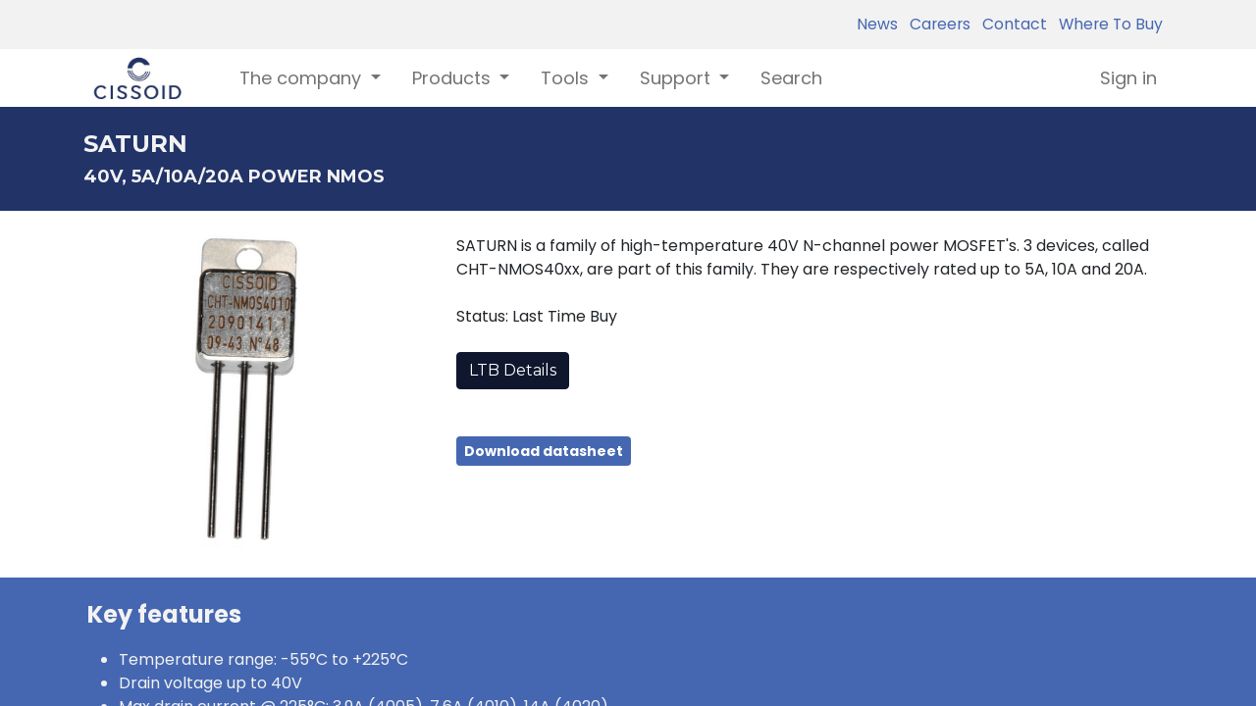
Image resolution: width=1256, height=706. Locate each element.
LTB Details (512, 370)
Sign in (1128, 78)
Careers (936, 24)
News (877, 24)
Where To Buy (1107, 24)
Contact (1010, 24)
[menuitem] (791, 78)
